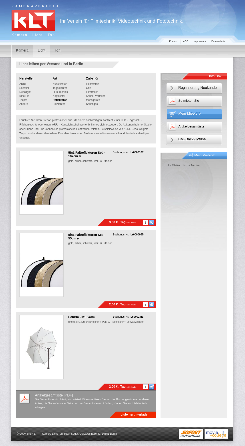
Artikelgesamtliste (191, 126)
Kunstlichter (60, 84)
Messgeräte (93, 100)
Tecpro (23, 100)
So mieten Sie (188, 100)
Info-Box (215, 76)
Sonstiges (92, 104)
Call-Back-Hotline (192, 139)
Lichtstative (92, 84)
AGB (185, 41)
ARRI (22, 84)
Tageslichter (60, 88)
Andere (23, 104)
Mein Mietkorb (189, 113)
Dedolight (25, 92)
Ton (57, 50)
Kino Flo (24, 96)
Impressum (200, 41)
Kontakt (173, 41)
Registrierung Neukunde (197, 88)
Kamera (22, 50)
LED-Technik (60, 92)
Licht (41, 50)
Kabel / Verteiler (95, 96)
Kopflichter (59, 96)
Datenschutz (218, 41)
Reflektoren (60, 100)
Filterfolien (92, 92)
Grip (88, 88)
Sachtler (24, 88)
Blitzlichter (59, 104)
